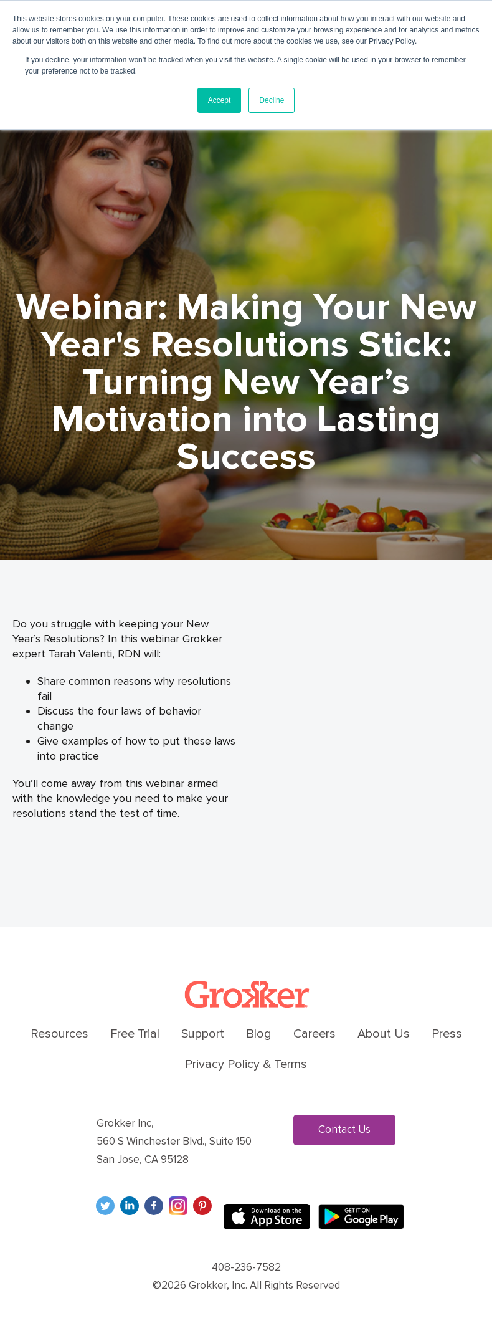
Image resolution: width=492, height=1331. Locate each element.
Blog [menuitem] (259, 1034)
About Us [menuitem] (383, 1034)
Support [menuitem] (202, 1034)
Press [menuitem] (447, 1034)
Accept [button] (219, 100)
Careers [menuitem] (314, 1034)
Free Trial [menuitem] (134, 1034)
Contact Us (344, 1129)
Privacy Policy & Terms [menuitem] (246, 1064)
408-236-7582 (246, 1267)
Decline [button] (271, 100)
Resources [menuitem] (59, 1034)
